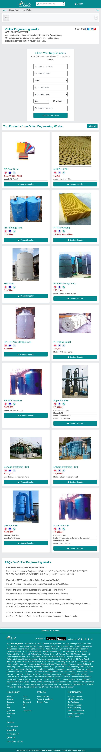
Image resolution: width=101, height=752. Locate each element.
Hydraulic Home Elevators (68, 648)
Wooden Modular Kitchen (81, 676)
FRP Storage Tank (13, 227)
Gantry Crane (27, 666)
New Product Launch (76, 710)
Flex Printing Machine (64, 661)
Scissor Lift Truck (34, 651)
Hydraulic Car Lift (20, 651)
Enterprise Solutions (76, 713)
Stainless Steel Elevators (52, 651)
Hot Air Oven (70, 658)
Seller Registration (75, 696)
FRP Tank (9, 283)
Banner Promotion (75, 704)
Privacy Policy (43, 701)
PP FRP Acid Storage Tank (17, 341)
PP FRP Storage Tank (64, 283)
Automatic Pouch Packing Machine (20, 676)
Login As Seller (74, 716)
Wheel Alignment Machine (67, 679)
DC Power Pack (82, 658)
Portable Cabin (48, 643)
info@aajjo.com (13, 733)
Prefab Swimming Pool (46, 681)
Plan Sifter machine (67, 671)
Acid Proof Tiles (61, 169)
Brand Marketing (74, 707)
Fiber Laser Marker (58, 669)
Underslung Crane (13, 666)
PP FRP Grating (61, 227)
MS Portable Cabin (63, 653)
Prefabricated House (14, 658)
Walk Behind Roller (83, 643)
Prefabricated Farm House (16, 653)
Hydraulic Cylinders (14, 661)
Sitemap (10, 699)
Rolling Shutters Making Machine (19, 679)
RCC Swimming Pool (15, 684)
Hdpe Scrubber (61, 400)
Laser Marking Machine (32, 643)
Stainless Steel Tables (82, 646)
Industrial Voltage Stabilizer (38, 664)
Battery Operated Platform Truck (30, 686)
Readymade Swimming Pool (35, 684)
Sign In (79, 4)
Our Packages (73, 701)
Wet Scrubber (11, 525)
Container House (45, 658)
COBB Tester (61, 666)
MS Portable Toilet (34, 653)
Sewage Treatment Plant (16, 466)
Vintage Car (11, 686)
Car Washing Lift (39, 679)
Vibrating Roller (12, 646)
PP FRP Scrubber (13, 400)
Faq (97, 10)
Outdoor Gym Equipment (56, 684)
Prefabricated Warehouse (76, 656)
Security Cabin (68, 651)
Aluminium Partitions (65, 646)
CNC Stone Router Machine (83, 661)
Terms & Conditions (45, 699)
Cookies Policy (43, 696)
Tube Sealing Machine (27, 646)
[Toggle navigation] (96, 17)
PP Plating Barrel (62, 341)
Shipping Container (30, 658)
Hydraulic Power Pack (31, 661)
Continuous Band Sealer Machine (74, 674)
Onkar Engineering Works (20, 10)
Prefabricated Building (57, 656)
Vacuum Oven (58, 658)
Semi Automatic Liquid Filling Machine (48, 676)
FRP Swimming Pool (63, 681)
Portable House (81, 651)
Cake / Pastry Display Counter (38, 669)
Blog (8, 707)
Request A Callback (50, 630)
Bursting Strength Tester (76, 666)
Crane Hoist (37, 666)
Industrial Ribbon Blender (46, 646)
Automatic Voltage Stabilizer (79, 664)
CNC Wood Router (47, 661)
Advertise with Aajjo (75, 699)
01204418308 (12, 726)
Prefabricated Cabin (22, 656)
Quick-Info (11, 710)
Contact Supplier (26, 184)
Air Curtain (29, 671)
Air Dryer (67, 676)
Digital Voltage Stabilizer (58, 664)
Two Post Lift (51, 679)
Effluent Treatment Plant (65, 466)
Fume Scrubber (61, 525)
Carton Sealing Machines (34, 648)
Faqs (9, 716)
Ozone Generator (67, 686)
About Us (10, 696)
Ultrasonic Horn (81, 671)
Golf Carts (90, 684)
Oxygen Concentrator (51, 686)
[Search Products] (37, 3)
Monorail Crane (49, 666)
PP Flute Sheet (11, 169)
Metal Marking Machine (75, 669)
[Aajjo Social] (79, 638)
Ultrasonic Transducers (52, 674)
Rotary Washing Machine (16, 664)
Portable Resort (48, 653)
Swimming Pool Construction (83, 681)
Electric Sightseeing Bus (76, 684)
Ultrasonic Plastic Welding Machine (29, 674)
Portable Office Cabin (40, 656)
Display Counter (52, 648)
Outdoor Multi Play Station (65, 643)
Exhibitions (11, 713)
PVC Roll (19, 671)
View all (92, 126)
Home (4, 10)
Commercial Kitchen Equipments (46, 671)
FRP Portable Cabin (78, 653)
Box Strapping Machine (15, 648)
